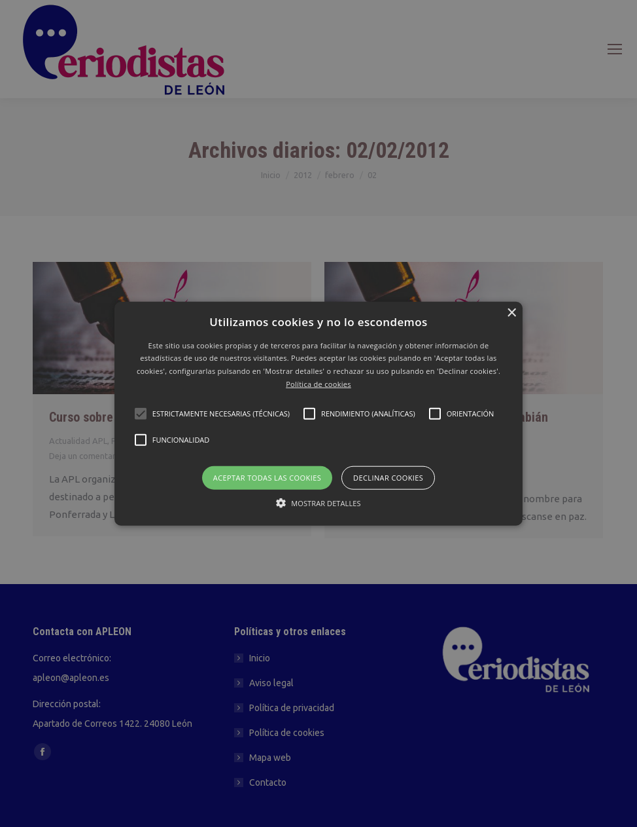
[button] (318, 413)
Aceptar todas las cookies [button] (267, 477)
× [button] (511, 313)
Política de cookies (318, 384)
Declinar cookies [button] (388, 477)
